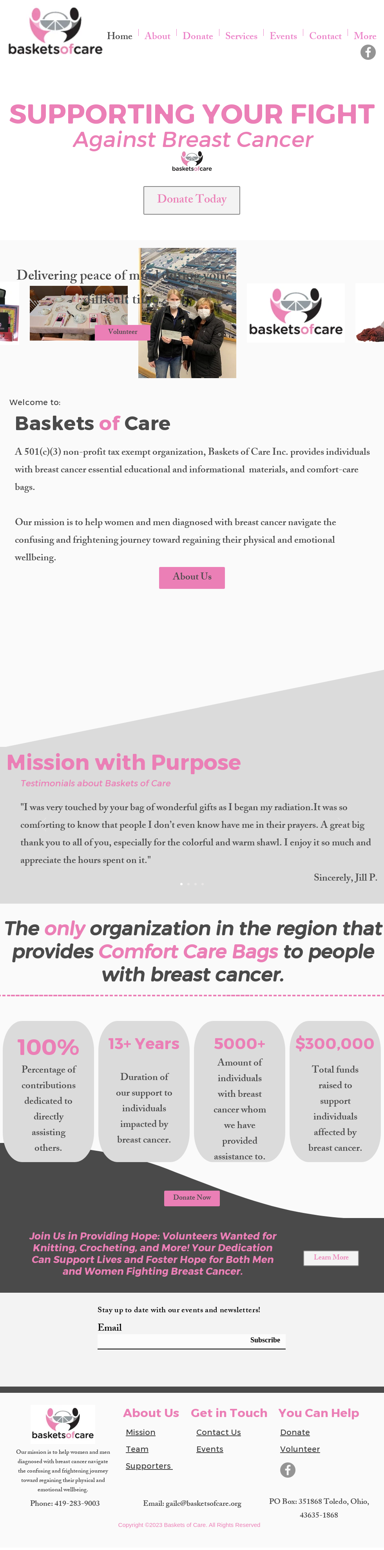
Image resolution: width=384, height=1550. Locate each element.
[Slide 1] (181, 884)
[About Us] (192, 578)
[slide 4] (202, 884)
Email (110, 1329)
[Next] (341, 825)
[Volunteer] (122, 333)
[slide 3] (195, 884)
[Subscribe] (260, 1340)
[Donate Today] (191, 200)
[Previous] (42, 825)
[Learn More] (331, 1258)
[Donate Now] (192, 1198)
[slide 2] (188, 884)
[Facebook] (368, 52)
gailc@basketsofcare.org (203, 1504)
